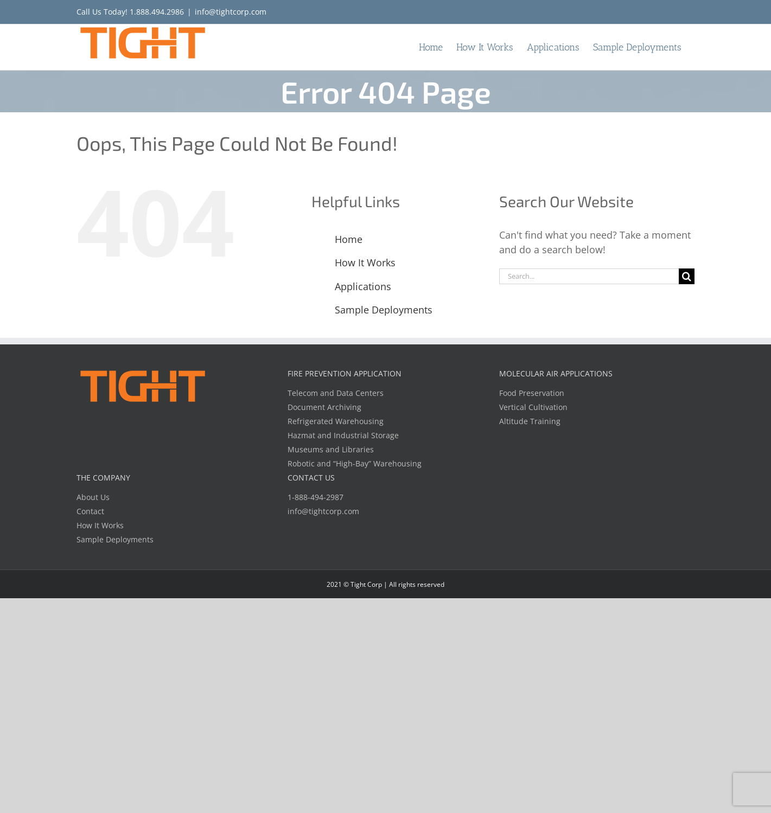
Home (348, 239)
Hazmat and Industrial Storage (343, 435)
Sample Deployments (383, 309)
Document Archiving (324, 407)
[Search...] (589, 276)
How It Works (365, 262)
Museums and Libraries (331, 449)
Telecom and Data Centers (336, 393)
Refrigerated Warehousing (336, 421)
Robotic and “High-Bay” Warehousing (355, 463)
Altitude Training (529, 421)
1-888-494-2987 (315, 497)
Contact (90, 511)
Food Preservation (531, 393)
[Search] (686, 276)
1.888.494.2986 (157, 12)
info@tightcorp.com (230, 12)
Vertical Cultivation (533, 407)
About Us (93, 497)
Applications (363, 286)
